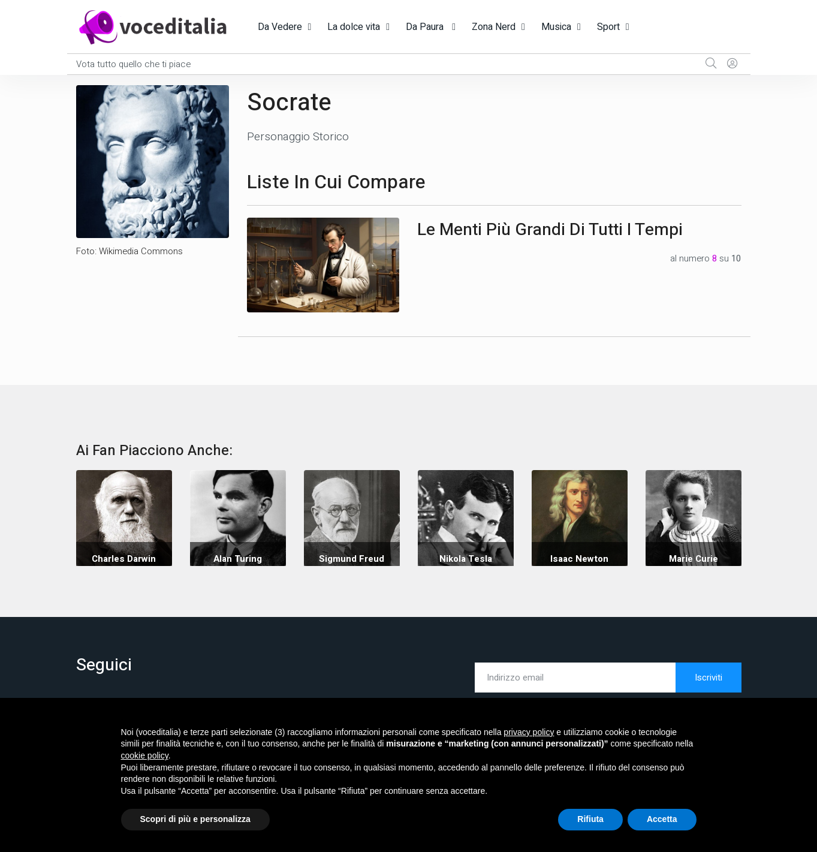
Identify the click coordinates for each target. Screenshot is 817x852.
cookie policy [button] (144, 755)
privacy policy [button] (529, 732)
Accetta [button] (662, 819)
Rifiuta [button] (590, 819)
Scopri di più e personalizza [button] (195, 819)
